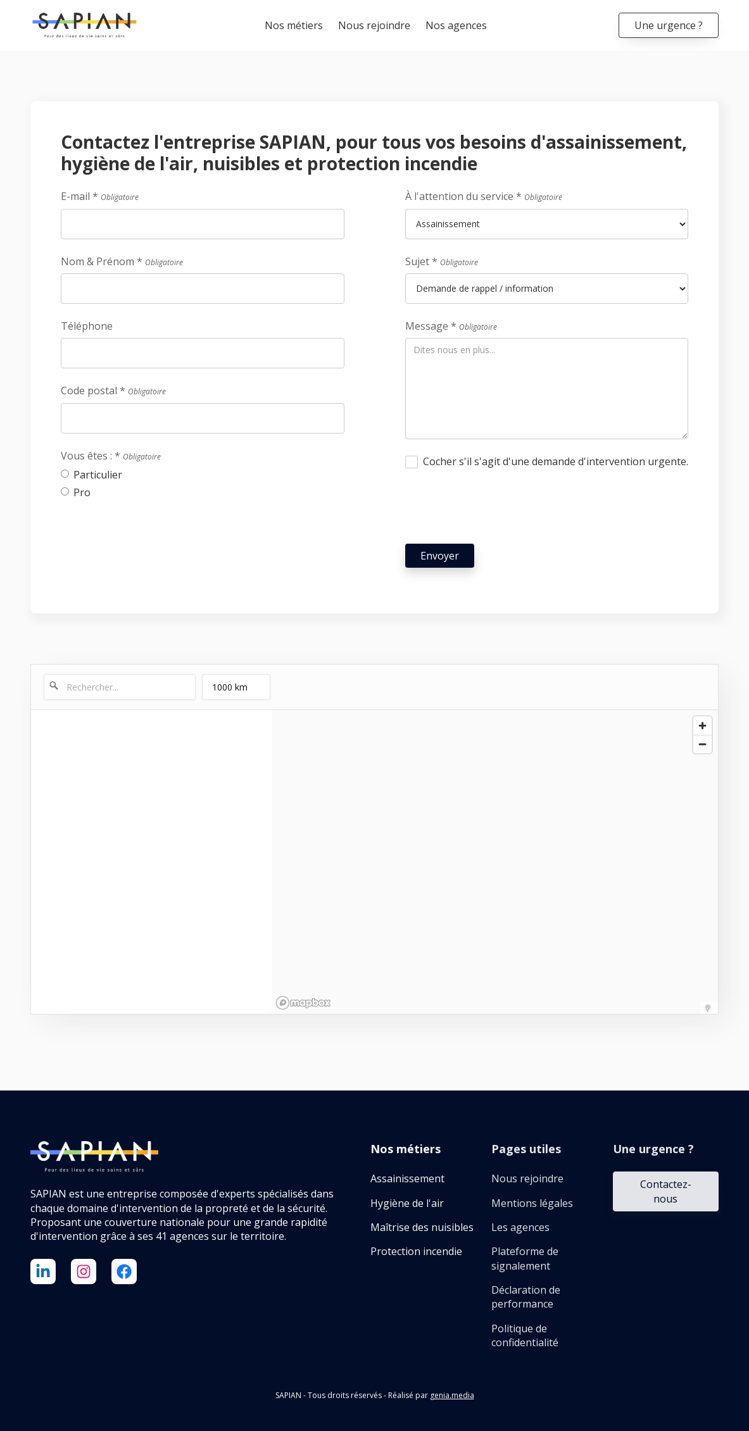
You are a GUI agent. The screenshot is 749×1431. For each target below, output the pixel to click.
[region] (495, 862)
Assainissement (407, 1178)
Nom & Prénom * (122, 261)
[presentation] (501, 509)
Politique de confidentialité (524, 1335)
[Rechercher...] (120, 687)
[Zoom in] (702, 725)
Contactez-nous (665, 1191)
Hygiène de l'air (407, 1203)
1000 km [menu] (230, 690)
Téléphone (87, 326)
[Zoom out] (702, 744)
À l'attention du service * (483, 196)
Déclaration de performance (525, 1297)
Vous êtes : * (111, 456)
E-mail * (100, 196)
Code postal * (113, 390)
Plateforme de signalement (524, 1258)
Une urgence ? (668, 25)
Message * (451, 326)
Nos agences (456, 25)
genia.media (452, 1395)
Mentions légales (532, 1203)
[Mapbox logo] (303, 1003)
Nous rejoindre (374, 25)
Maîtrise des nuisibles (422, 1227)
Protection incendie (416, 1251)
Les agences (520, 1227)
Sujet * (441, 261)
